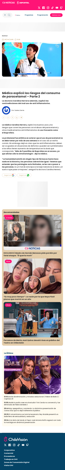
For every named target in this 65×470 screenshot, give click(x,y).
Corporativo (9, 450)
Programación (42, 15)
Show (8, 261)
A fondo (9, 218)
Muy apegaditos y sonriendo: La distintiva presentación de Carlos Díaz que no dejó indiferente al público (30, 409)
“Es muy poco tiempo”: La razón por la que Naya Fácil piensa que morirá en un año (29, 297)
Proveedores (9, 456)
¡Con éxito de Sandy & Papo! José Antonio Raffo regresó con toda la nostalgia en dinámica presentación (32, 421)
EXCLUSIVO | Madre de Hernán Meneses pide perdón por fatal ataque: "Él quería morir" (30, 254)
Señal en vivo (56, 15)
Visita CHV (8, 465)
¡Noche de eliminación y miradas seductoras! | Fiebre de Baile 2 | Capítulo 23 (31, 398)
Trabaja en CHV (11, 459)
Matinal (4, 36)
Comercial (8, 453)
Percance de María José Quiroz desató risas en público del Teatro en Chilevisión (32, 341)
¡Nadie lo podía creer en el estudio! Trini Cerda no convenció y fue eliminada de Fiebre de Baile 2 (32, 403)
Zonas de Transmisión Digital (16, 462)
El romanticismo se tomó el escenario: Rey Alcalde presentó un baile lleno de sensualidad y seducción (31, 415)
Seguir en (9, 175)
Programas (29, 15)
